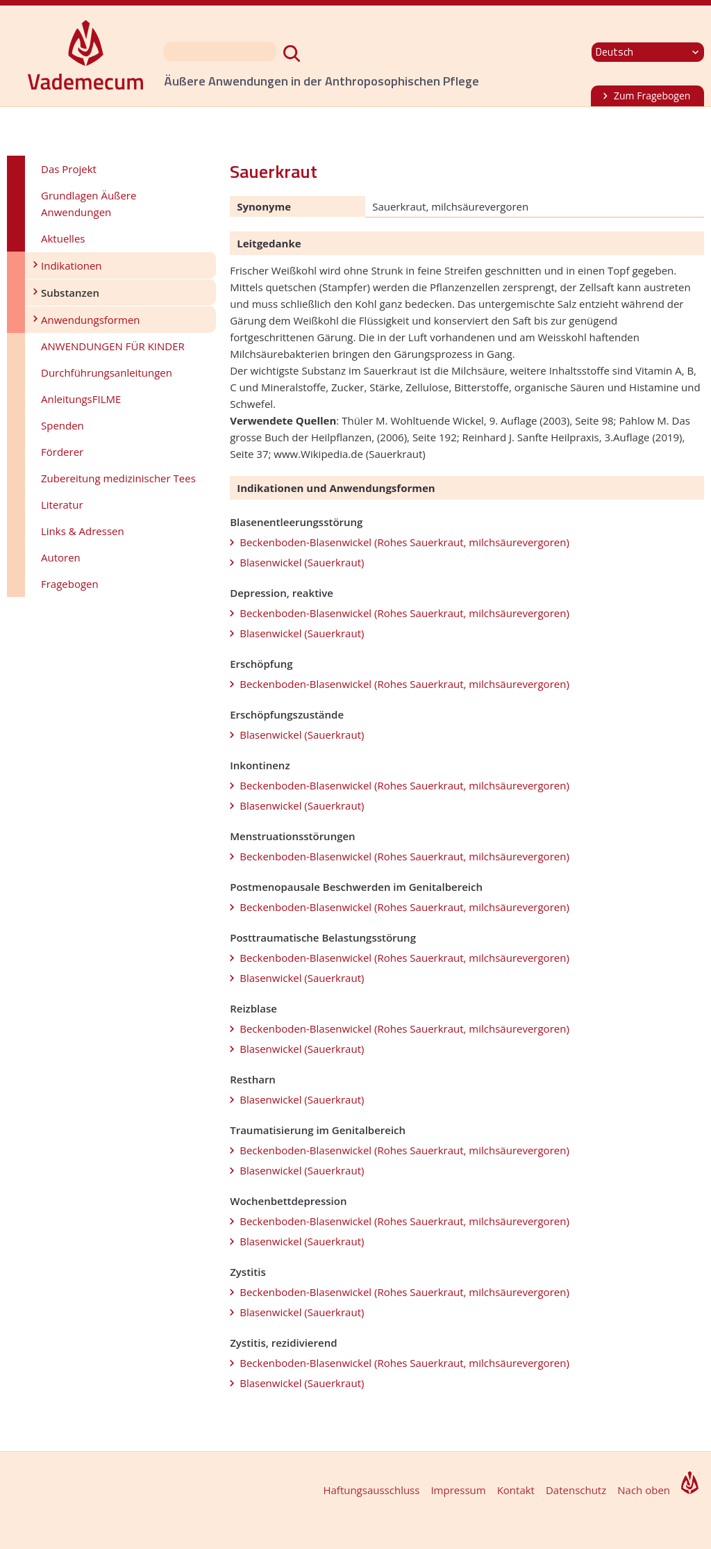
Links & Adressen (82, 531)
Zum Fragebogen (652, 95)
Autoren (61, 557)
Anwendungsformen (90, 320)
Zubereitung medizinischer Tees (118, 478)
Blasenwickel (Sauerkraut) (302, 562)
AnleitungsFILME (81, 399)
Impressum (457, 1490)
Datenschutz (576, 1490)
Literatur (62, 504)
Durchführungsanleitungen (106, 372)
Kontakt (516, 1490)
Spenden (62, 425)
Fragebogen (70, 584)
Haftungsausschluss (371, 1490)
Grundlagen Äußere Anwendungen (88, 203)
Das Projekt (69, 169)
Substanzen (70, 293)
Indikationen (71, 265)
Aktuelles (63, 238)
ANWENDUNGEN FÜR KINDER (113, 346)
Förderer (62, 452)
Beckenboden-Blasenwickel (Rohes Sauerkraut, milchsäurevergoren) (404, 542)
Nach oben (643, 1490)
